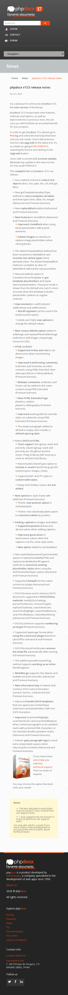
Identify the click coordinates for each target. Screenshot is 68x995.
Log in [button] (10, 29)
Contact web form (16, 955)
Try (8, 927)
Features (11, 918)
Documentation (14, 931)
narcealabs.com (15, 960)
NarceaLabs (13, 875)
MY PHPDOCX (41, 146)
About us (11, 885)
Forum (10, 41)
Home (15, 78)
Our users (11, 935)
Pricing (10, 914)
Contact (12, 35)
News (25, 78)
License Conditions (16, 940)
